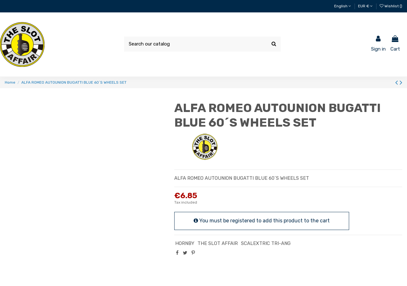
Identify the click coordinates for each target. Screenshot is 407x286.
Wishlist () (391, 6)
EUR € (365, 6)
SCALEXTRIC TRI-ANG (266, 243)
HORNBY (184, 243)
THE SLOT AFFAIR (217, 243)
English (342, 6)
